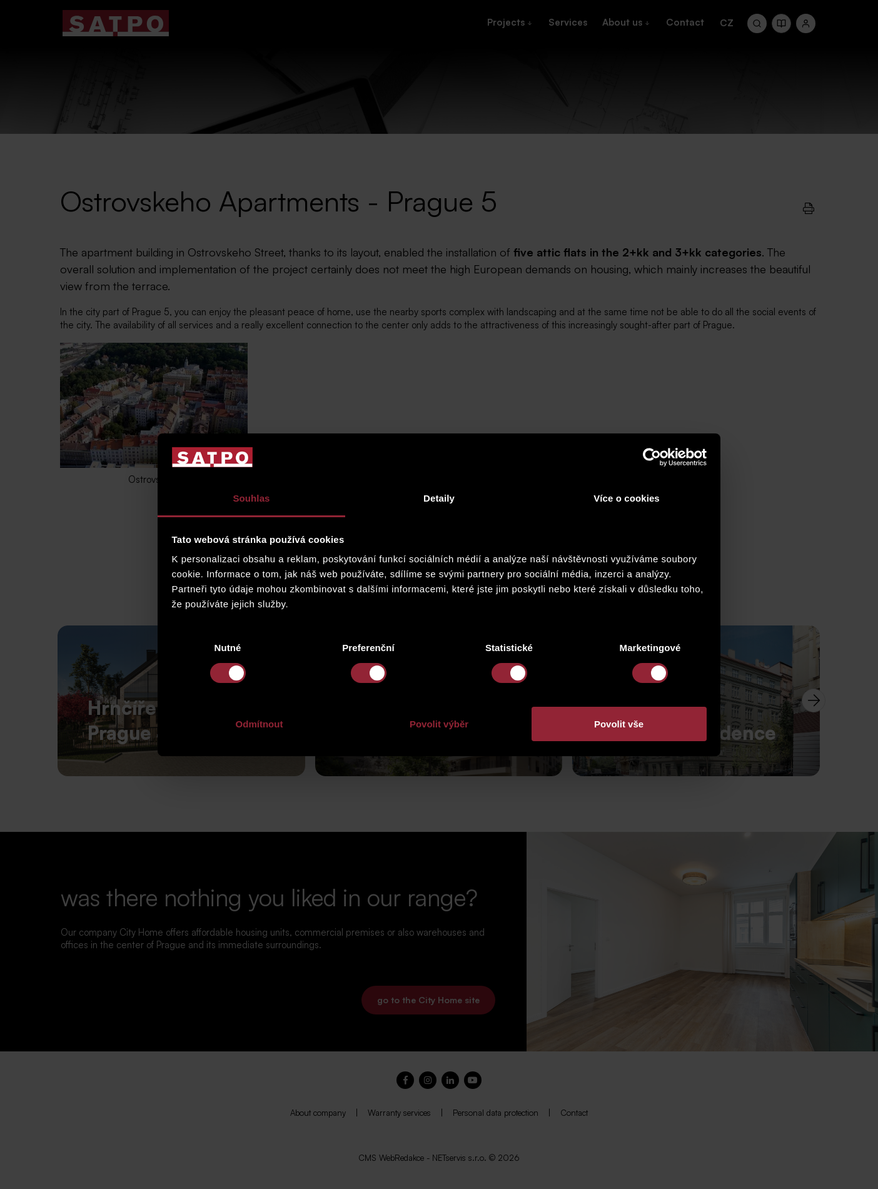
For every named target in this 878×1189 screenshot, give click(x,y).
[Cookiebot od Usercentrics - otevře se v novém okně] (652, 457)
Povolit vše (618, 724)
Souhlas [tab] (251, 498)
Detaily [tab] (439, 498)
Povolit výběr (439, 724)
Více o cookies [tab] (626, 498)
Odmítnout (259, 724)
